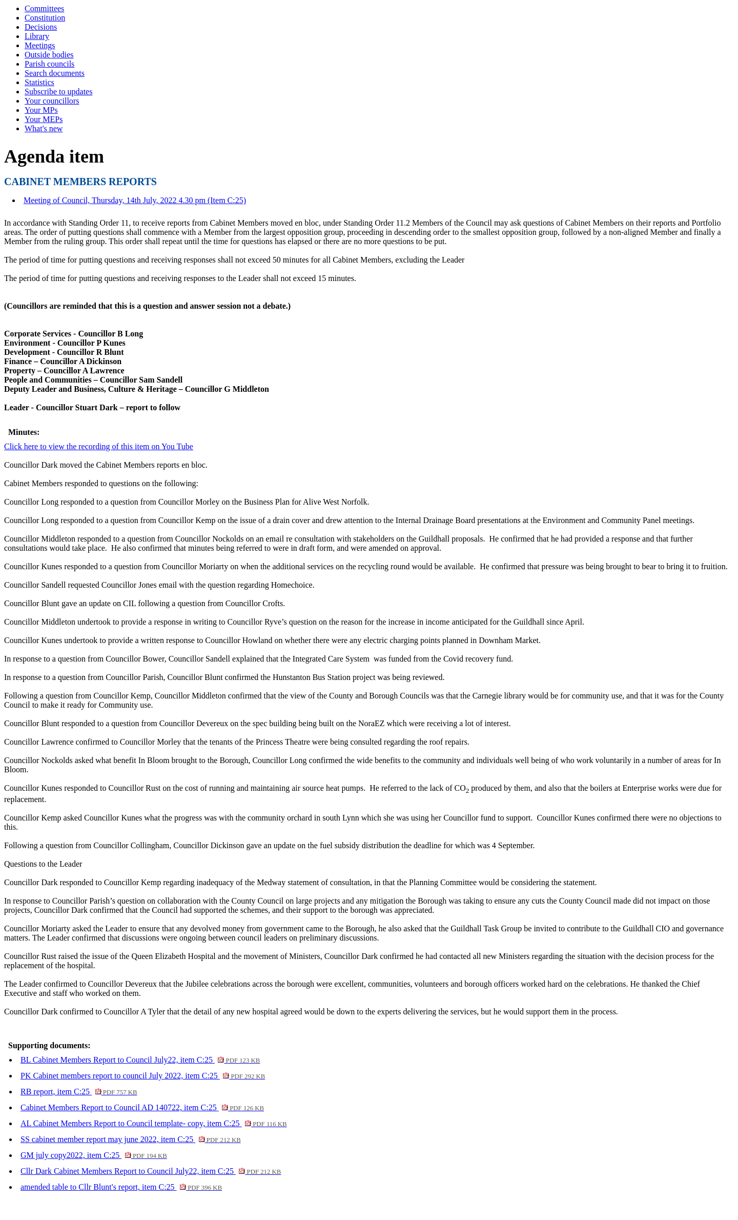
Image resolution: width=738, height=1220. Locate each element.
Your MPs (41, 110)
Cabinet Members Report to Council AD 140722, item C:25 (142, 1107)
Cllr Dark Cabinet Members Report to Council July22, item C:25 (150, 1171)
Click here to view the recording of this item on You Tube (98, 446)
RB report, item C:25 (78, 1091)
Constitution (45, 17)
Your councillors (52, 100)
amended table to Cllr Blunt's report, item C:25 (121, 1187)
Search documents (55, 73)
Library (37, 36)
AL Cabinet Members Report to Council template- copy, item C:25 (153, 1123)
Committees (44, 8)
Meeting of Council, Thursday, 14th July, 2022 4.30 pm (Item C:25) (135, 200)
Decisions (41, 27)
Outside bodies (49, 54)
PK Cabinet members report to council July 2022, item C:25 (142, 1075)
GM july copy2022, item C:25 (93, 1155)
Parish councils (49, 63)
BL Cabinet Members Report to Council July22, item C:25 (140, 1059)
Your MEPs (44, 119)
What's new (44, 128)
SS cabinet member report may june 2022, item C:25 (130, 1139)
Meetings (40, 45)
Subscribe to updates (58, 91)
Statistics (39, 82)
